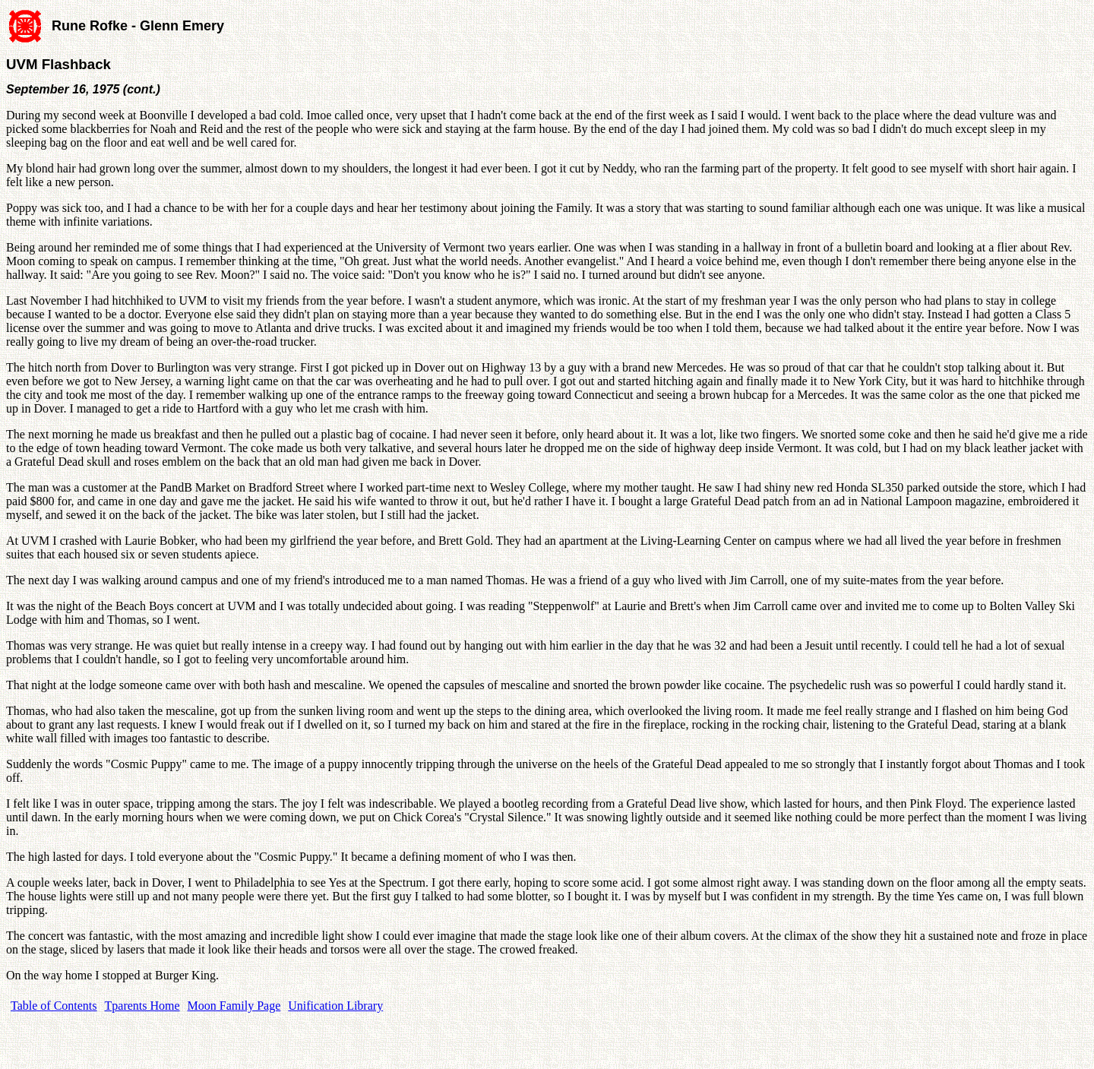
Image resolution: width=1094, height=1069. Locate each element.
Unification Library (335, 1005)
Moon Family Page (234, 1005)
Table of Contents (54, 1005)
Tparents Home (142, 1005)
